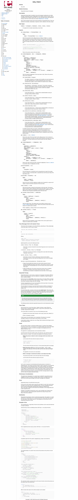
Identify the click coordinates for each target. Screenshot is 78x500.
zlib (3, 72)
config (3, 75)
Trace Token (22, 305)
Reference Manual (5, 12)
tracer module (26, 204)
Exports (21, 30)
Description (22, 13)
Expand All (3, 17)
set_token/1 (5, 67)
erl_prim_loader (5, 32)
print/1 (4, 62)
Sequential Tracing (43, 18)
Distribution (22, 394)
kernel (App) (4, 23)
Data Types (22, 23)
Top (2, 15)
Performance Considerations (26, 374)
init (3, 48)
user (3, 70)
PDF (2, 14)
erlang (3, 33)
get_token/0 (5, 60)
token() (23, 26)
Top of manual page (7, 57)
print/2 (4, 63)
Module (21, 4)
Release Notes (4, 13)
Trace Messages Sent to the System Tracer (29, 223)
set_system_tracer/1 (7, 66)
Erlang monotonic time (43, 115)
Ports (20, 380)
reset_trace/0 (5, 65)
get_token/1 (5, 61)
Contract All (3, 18)
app (3, 73)
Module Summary (23, 8)
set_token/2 (5, 68)
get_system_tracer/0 (7, 58)
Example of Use (23, 402)
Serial (20, 323)
